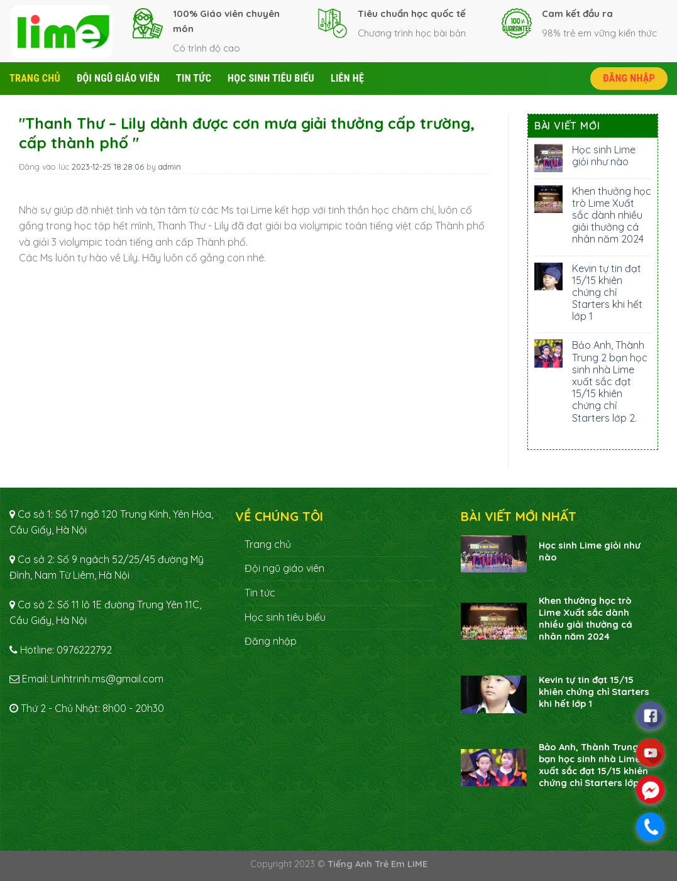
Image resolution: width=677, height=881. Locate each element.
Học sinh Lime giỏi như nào (604, 156)
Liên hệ (347, 78)
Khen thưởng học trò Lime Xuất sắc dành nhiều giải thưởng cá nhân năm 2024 (611, 215)
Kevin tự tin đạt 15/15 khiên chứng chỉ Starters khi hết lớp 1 (607, 293)
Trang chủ (34, 78)
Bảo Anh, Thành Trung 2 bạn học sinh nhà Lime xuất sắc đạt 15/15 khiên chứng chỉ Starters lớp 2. (609, 381)
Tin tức (193, 78)
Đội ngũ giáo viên (118, 78)
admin (169, 166)
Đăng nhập (629, 78)
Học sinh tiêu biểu (271, 78)
